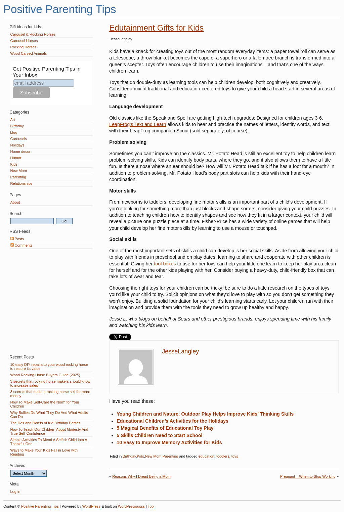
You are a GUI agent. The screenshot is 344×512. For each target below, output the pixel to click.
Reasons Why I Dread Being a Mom (141, 476)
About (15, 202)
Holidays (17, 145)
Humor (16, 158)
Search (16, 213)
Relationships (21, 183)
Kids (140, 456)
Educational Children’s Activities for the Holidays (172, 421)
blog (13, 132)
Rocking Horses (23, 47)
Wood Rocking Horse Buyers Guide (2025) (45, 375)
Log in (15, 491)
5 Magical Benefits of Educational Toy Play (165, 428)
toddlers (222, 456)
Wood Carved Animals (28, 53)
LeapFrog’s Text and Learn (137, 124)
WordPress (91, 506)
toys (234, 456)
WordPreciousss (131, 506)
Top (151, 506)
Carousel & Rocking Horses (33, 34)
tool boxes (165, 263)
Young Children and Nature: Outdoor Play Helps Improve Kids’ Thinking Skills (205, 414)
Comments (21, 245)
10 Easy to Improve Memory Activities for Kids (169, 442)
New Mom (153, 456)
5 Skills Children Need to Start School (159, 435)
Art (12, 120)
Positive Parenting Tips (59, 9)
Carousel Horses (24, 41)
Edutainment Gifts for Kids (156, 27)
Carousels (18, 139)
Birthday (129, 456)
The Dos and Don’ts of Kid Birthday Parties (45, 423)
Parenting (170, 456)
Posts (17, 239)
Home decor (20, 152)
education (206, 456)
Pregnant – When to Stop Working (308, 476)
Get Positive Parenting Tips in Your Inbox (47, 72)
